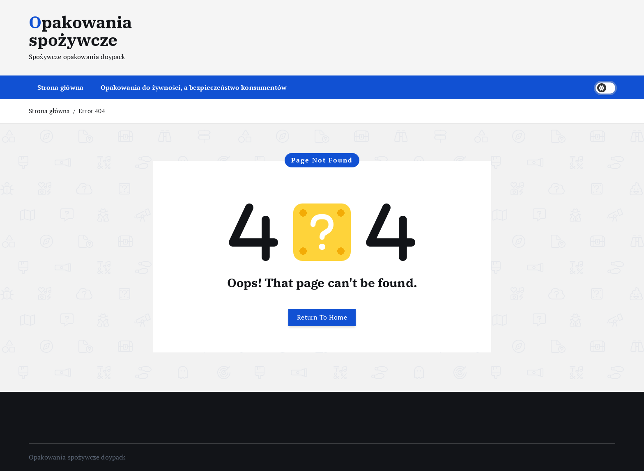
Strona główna (60, 87)
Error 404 (91, 111)
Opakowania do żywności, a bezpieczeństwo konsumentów (194, 87)
